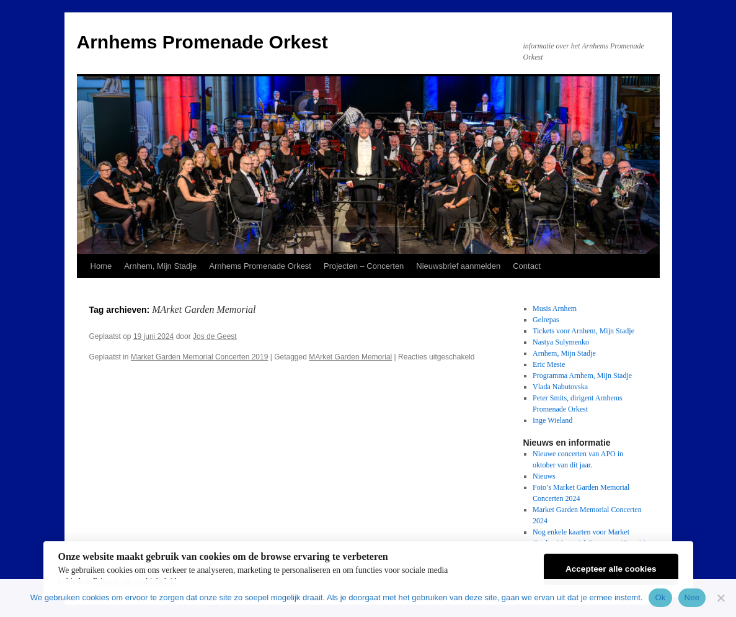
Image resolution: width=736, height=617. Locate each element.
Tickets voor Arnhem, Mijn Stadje (583, 331)
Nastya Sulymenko (561, 342)
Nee (692, 597)
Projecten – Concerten (364, 266)
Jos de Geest (215, 336)
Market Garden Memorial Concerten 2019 (199, 357)
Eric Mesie (549, 364)
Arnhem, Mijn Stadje (160, 266)
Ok (660, 597)
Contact (527, 266)
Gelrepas (546, 319)
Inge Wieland (552, 420)
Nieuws (544, 476)
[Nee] (720, 598)
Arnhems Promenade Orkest (202, 42)
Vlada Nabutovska (560, 386)
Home (101, 266)
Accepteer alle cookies (611, 569)
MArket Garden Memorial (350, 357)
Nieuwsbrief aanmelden (458, 266)
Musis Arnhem (555, 308)
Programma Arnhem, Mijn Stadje (582, 375)
